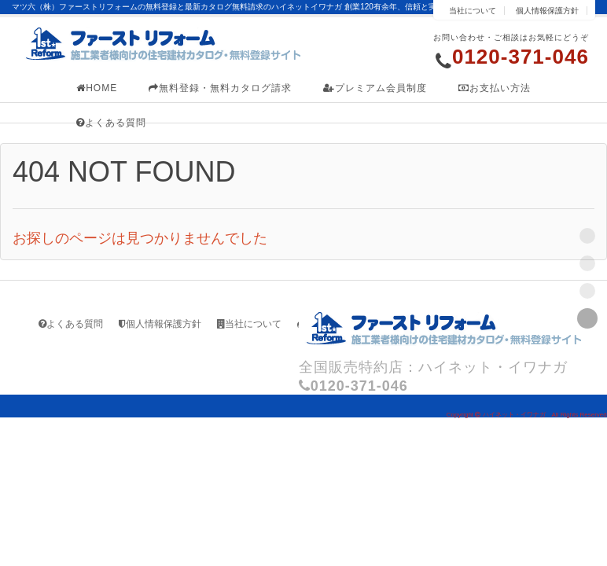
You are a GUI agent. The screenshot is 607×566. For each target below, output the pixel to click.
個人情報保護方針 (547, 10)
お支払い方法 (494, 88)
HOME (96, 88)
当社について (472, 10)
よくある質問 (111, 122)
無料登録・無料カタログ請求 (220, 88)
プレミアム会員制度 (375, 88)
